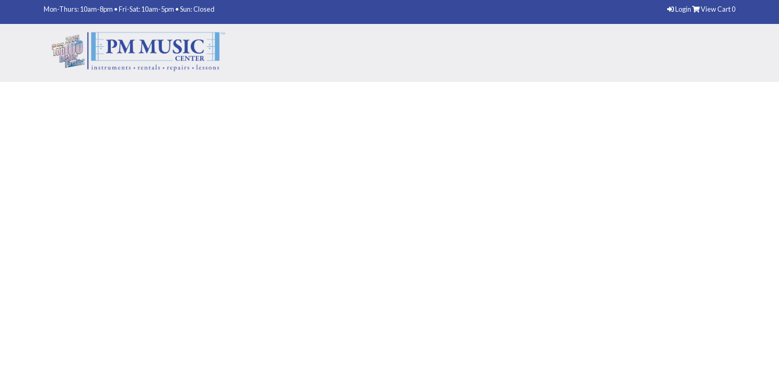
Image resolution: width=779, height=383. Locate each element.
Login (679, 9)
